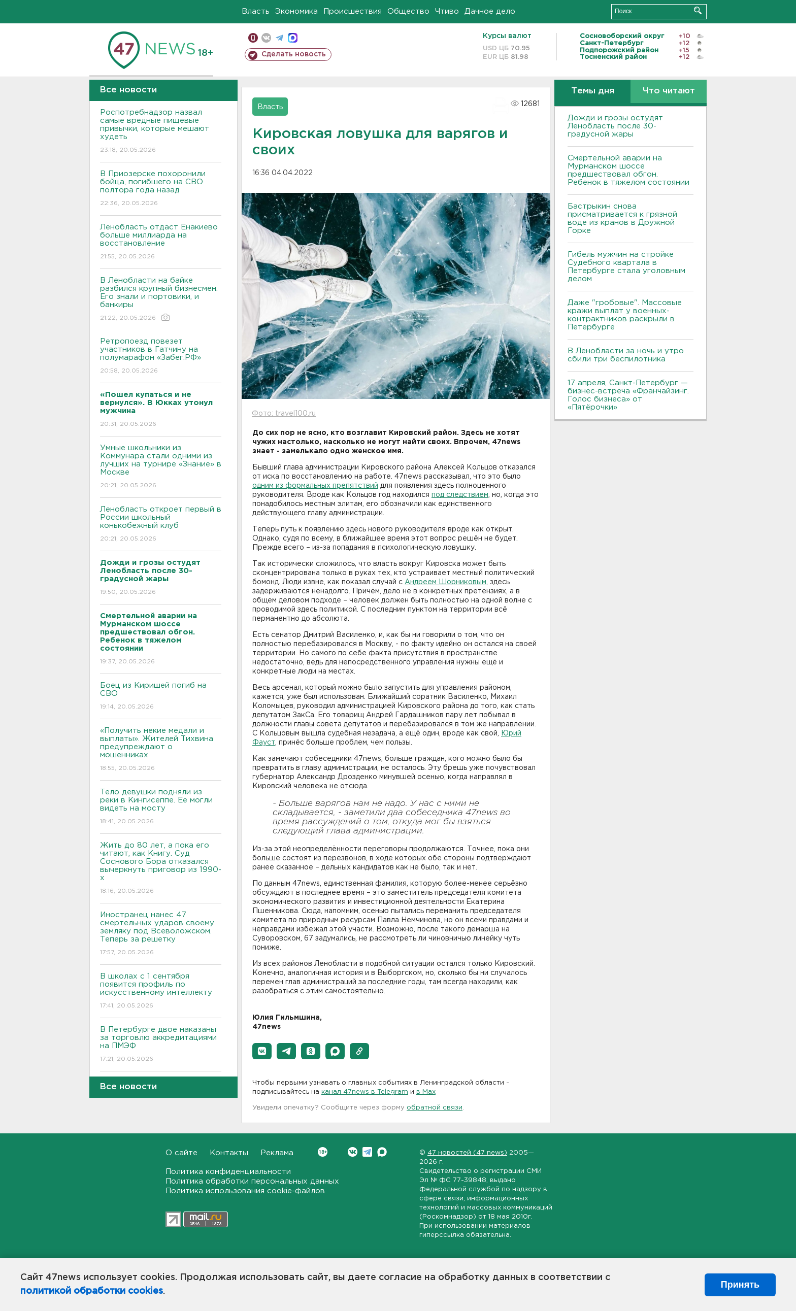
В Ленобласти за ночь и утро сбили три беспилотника (626, 355)
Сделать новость (293, 54)
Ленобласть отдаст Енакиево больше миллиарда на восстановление (160, 242)
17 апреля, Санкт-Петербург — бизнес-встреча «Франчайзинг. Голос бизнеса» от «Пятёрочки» (628, 395)
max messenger (292, 38)
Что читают (669, 91)
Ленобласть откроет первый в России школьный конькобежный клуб (160, 524)
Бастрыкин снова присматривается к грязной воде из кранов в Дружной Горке (622, 218)
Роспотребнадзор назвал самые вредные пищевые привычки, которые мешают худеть (160, 131)
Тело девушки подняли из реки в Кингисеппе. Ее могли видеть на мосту (160, 807)
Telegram (367, 1152)
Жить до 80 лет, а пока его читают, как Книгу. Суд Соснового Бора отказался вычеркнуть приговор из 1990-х (160, 868)
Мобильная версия (253, 38)
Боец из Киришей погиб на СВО (160, 696)
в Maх (426, 1092)
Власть (256, 11)
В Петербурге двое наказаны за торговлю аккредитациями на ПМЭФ (160, 1044)
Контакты (229, 1153)
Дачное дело (490, 11)
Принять (740, 1285)
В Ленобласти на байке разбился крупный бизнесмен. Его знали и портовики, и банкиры (160, 299)
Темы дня (592, 91)
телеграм (279, 38)
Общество (408, 11)
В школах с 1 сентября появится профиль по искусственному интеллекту (160, 991)
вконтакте (266, 38)
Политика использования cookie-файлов (245, 1191)
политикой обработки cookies (91, 1291)
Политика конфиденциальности (228, 1171)
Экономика (296, 11)
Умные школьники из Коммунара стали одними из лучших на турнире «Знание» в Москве (160, 467)
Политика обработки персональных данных (252, 1181)
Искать (698, 10)
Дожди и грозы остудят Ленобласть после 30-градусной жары (615, 126)
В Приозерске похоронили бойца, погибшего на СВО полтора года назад (160, 189)
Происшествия (352, 11)
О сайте (181, 1153)
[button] (262, 1051)
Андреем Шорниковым (445, 582)
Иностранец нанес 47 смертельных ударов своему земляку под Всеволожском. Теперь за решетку (160, 934)
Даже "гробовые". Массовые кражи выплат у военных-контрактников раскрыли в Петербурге (625, 314)
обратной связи (434, 1108)
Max (382, 1152)
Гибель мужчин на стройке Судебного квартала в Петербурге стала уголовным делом (626, 266)
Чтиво (447, 11)
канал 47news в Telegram (364, 1092)
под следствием (460, 495)
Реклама (276, 1153)
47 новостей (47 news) (467, 1153)
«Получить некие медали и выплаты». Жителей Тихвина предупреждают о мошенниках (160, 749)
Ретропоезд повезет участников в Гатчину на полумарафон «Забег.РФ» (160, 356)
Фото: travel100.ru (284, 414)
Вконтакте (322, 1152)
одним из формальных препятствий (315, 486)
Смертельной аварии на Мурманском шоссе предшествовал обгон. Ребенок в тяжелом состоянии (628, 170)
